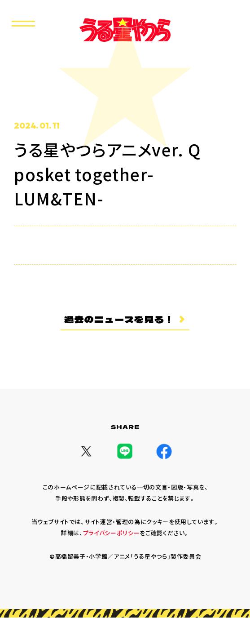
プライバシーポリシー (111, 533)
